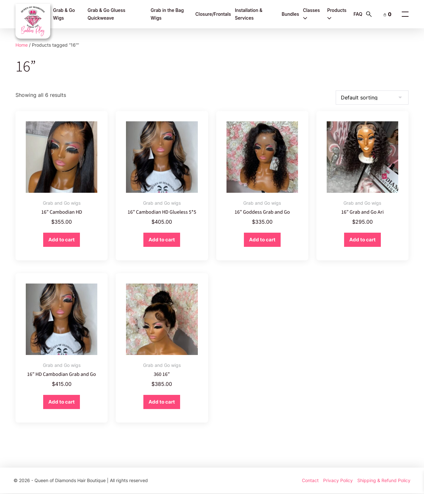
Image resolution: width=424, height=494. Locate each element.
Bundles (290, 14)
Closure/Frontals (213, 14)
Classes (311, 14)
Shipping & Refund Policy (383, 480)
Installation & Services (249, 14)
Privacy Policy (338, 480)
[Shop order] (372, 97)
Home (21, 45)
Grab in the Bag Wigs (167, 14)
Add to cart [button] (62, 240)
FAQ (357, 14)
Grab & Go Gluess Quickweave (106, 14)
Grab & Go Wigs (64, 14)
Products (336, 14)
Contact (310, 480)
